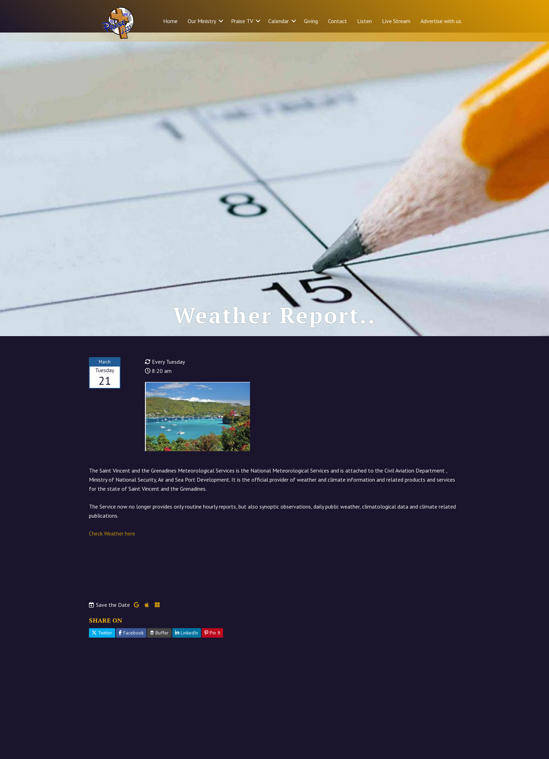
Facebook (131, 642)
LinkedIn (186, 642)
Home (170, 20)
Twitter (102, 642)
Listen (364, 20)
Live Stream (396, 20)
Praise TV (242, 20)
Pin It (212, 642)
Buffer (159, 642)
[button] (221, 21)
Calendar (278, 20)
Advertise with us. (441, 20)
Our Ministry (202, 20)
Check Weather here (112, 542)
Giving (311, 20)
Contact (337, 20)
